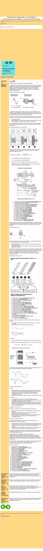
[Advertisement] (21, 8)
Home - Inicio (3, 23)
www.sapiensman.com (5, 516)
